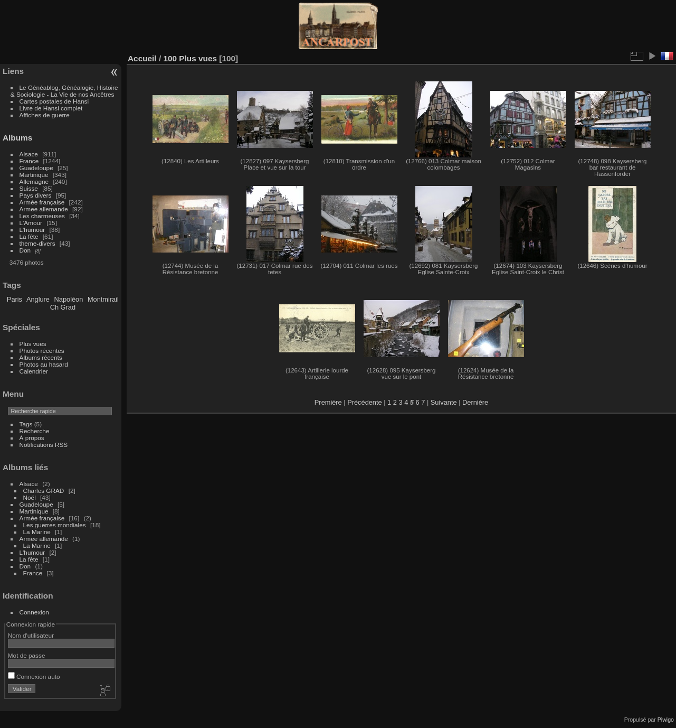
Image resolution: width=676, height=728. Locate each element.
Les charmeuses (42, 215)
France (29, 160)
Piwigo (666, 719)
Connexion (34, 612)
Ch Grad (62, 307)
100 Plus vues (190, 58)
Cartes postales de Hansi (54, 101)
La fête (29, 236)
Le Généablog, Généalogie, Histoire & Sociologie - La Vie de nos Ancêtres (64, 91)
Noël (29, 497)
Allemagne (34, 181)
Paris (14, 299)
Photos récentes (42, 350)
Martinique (34, 174)
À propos (32, 437)
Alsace (29, 154)
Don (25, 250)
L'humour (32, 229)
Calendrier (34, 371)
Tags (26, 424)
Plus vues (33, 343)
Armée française (42, 202)
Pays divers (36, 195)
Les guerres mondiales (54, 524)
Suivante (444, 402)
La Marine (37, 531)
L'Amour (31, 222)
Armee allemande (44, 209)
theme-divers (37, 243)
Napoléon (68, 299)
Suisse (29, 188)
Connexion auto (34, 676)
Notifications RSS (44, 444)
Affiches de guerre (45, 114)
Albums (17, 137)
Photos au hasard (44, 364)
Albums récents (41, 357)
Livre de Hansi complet (51, 108)
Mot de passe (26, 655)
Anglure (38, 299)
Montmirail (103, 299)
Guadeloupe (36, 167)
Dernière (475, 402)
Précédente (364, 402)
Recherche (35, 430)
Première (328, 402)
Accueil (142, 58)
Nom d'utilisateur (31, 635)
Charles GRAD (43, 490)
